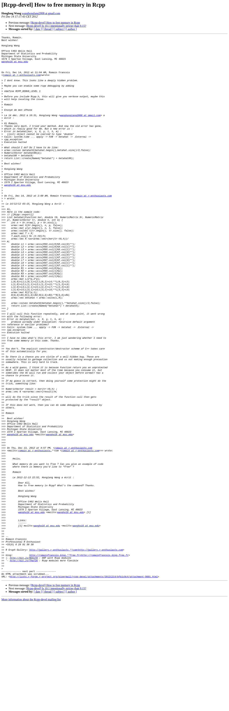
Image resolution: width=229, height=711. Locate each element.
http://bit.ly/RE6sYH (24, 662)
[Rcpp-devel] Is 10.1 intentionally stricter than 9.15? (56, 25)
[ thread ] (48, 29)
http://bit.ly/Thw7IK (24, 665)
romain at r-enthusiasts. (35, 533)
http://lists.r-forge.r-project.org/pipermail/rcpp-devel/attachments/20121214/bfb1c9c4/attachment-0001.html (84, 685)
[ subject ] (59, 29)
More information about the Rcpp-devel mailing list (31, 707)
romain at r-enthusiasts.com (22, 83)
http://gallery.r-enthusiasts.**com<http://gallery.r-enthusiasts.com (76, 652)
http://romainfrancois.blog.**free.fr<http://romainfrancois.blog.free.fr (78, 659)
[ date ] (38, 29)
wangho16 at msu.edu (14, 66)
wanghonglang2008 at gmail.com (41, 13)
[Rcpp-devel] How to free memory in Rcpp (55, 22)
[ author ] (71, 29)
